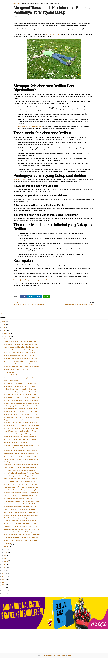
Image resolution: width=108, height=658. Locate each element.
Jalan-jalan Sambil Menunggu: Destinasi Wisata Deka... (21, 422)
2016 (4, 582)
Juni (5, 552)
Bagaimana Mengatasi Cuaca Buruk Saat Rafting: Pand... (21, 347)
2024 (4, 328)
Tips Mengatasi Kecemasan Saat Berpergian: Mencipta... (21, 462)
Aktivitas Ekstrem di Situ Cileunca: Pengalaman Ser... (20, 470)
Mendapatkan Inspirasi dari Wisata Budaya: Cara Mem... (21, 450)
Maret (6, 561)
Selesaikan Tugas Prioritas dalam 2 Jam (16, 369)
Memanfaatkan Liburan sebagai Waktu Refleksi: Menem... (21, 358)
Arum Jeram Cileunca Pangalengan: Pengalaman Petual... (22, 495)
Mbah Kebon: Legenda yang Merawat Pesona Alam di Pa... (22, 417)
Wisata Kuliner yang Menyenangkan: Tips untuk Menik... (21, 414)
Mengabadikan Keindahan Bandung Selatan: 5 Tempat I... (21, 403)
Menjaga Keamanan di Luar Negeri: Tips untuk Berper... (21, 408)
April (5, 558)
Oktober (6, 339)
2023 (4, 330)
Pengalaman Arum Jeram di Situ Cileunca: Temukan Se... (21, 464)
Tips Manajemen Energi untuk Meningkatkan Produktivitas (33, 280)
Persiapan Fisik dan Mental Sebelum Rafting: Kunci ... (20, 355)
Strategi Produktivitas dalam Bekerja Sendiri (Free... (20, 431)
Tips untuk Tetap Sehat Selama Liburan (16, 442)
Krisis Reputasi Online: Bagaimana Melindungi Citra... (20, 532)
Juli (5, 549)
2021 (4, 567)
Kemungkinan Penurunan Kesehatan (30, 127)
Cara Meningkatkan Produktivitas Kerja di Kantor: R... (20, 448)
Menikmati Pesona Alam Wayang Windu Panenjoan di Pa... (22, 425)
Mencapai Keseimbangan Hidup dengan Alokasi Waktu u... (22, 366)
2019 (4, 573)
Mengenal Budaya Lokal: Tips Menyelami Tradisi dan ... (21, 498)
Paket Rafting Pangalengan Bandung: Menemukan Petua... (22, 473)
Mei (5, 555)
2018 (4, 576)
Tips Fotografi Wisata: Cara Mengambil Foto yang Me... (21, 490)
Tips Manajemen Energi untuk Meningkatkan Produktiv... (21, 439)
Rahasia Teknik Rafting (11, 380)
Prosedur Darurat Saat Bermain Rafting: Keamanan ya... (21, 364)
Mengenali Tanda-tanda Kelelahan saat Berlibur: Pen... (20, 394)
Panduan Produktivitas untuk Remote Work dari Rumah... (21, 445)
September (7, 544)
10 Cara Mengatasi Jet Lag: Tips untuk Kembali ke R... (20, 523)
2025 (4, 325)
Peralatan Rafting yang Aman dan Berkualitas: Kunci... (20, 389)
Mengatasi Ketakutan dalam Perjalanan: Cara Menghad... (21, 492)
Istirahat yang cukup (20, 180)
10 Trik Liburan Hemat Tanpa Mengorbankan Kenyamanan (22, 535)
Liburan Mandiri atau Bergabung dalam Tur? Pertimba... (21, 479)
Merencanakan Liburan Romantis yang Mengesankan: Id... (22, 428)
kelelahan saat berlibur (53, 34)
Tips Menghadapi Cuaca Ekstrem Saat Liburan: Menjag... (21, 512)
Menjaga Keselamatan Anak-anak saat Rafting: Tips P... (21, 344)
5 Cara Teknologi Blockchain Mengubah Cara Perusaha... (21, 526)
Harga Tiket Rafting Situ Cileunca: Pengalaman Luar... (20, 481)
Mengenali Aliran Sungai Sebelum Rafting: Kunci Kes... (20, 383)
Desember (7, 333)
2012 (4, 593)
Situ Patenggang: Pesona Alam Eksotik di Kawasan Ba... (21, 406)
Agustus (7, 547)
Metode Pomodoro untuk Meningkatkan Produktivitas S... (21, 437)
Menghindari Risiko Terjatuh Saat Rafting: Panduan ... (20, 352)
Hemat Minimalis (9, 372)
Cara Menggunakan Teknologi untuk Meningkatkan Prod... (21, 434)
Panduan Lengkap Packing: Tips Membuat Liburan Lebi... (21, 537)
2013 (4, 590)
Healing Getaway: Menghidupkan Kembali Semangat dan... (22, 467)
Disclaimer (3, 313)
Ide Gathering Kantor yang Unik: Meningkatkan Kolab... (20, 341)
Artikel (18, 3)
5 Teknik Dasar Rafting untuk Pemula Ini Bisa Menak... (20, 392)
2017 (4, 579)
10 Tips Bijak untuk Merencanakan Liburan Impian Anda (21, 540)
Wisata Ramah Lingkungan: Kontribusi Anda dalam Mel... (21, 453)
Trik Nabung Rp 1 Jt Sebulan (12, 375)
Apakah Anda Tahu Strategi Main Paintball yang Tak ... (20, 350)
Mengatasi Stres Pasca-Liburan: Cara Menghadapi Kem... (21, 400)
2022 (4, 565)
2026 (4, 322)
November (7, 336)
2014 (4, 588)
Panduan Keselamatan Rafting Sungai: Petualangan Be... (21, 386)
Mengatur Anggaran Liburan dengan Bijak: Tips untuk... (21, 515)
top (69, 655)
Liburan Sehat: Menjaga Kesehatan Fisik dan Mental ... (20, 504)
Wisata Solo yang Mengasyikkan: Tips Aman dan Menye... (21, 529)
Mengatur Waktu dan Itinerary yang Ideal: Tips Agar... (20, 506)
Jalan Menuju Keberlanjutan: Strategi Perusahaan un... (20, 521)
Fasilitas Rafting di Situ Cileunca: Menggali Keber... (19, 476)
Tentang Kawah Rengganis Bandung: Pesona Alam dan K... (22, 397)
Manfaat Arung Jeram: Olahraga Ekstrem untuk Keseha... (21, 411)
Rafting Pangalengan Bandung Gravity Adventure (54, 655)
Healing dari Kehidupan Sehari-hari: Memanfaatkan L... (20, 509)
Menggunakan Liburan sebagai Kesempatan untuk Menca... (22, 420)
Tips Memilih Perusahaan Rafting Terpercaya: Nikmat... (21, 361)
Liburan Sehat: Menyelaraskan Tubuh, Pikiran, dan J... (20, 378)
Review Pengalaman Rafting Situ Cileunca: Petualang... (21, 487)
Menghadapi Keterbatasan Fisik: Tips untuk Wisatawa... (21, 484)
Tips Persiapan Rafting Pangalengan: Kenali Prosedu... (20, 456)
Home (15, 3)
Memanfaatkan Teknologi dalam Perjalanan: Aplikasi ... (21, 518)
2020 (4, 570)
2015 (4, 585)
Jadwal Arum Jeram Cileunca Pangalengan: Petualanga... (21, 459)
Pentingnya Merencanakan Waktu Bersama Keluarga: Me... (22, 501)
